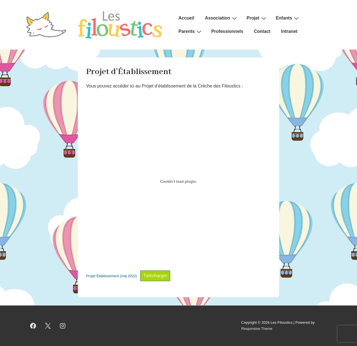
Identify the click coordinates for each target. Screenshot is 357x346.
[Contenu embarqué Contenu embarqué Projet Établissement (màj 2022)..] (178, 181)
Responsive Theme (256, 328)
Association (221, 18)
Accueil (186, 18)
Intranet (289, 31)
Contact (262, 31)
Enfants (288, 18)
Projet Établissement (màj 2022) (111, 276)
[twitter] (48, 326)
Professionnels (227, 31)
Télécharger (155, 275)
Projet (257, 18)
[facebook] (33, 326)
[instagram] (62, 326)
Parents (190, 31)
